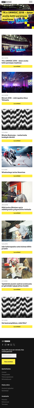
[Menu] (30, 2)
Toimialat (5, 404)
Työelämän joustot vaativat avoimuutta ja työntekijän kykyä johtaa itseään (17, 285)
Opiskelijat (5, 391)
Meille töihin (6, 385)
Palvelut (4, 400)
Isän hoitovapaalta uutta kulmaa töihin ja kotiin (16, 248)
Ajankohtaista (6, 369)
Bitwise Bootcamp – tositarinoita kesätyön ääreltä (14, 136)
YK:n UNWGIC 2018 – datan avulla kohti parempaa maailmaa (15, 62)
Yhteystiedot (6, 375)
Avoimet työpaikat (7, 388)
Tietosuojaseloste (7, 377)
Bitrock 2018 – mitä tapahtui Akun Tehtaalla (15, 99)
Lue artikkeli (17, 66)
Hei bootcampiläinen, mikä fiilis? (14, 323)
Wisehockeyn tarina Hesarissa (13, 172)
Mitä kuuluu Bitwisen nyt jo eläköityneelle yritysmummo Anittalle (16, 208)
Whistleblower (6, 379)
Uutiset (4, 372)
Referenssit (5, 402)
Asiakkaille (5, 396)
